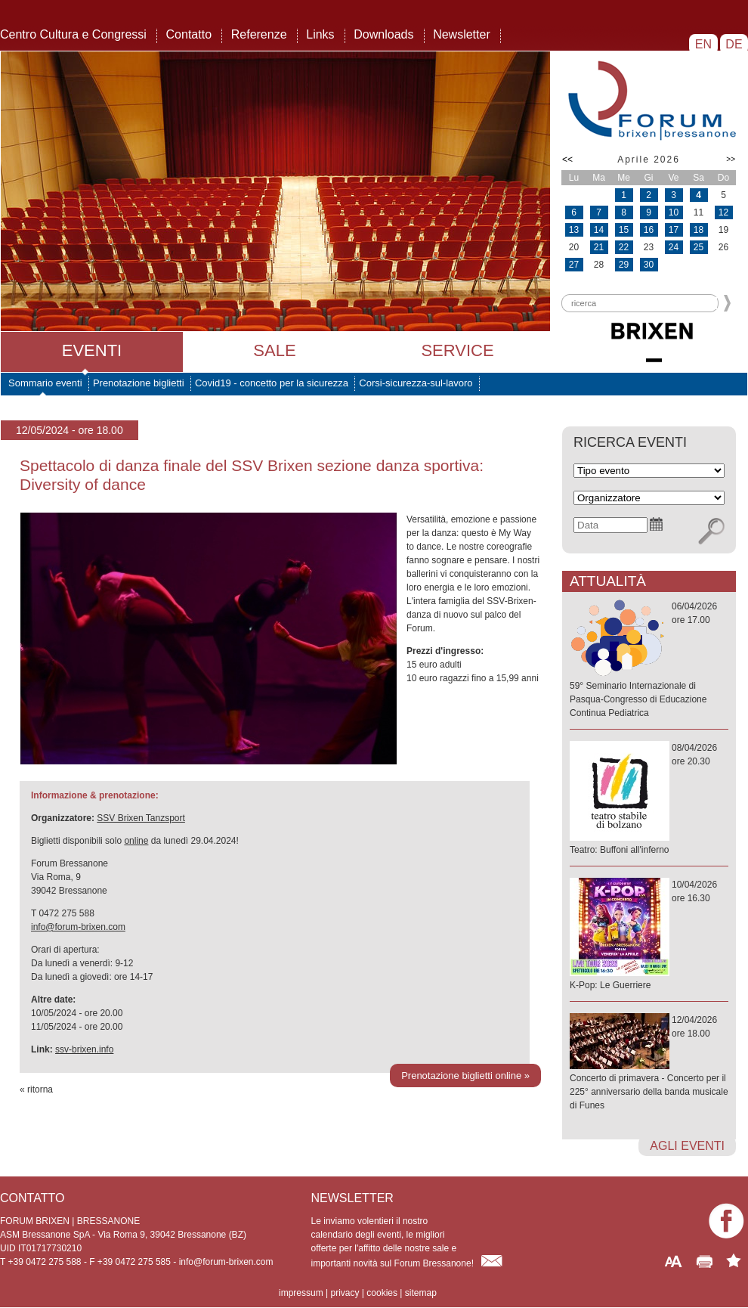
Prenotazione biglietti (138, 383)
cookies (381, 1293)
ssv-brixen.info (84, 1049)
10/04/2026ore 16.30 (649, 935)
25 (698, 247)
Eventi (92, 350)
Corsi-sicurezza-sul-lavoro (415, 383)
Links (320, 34)
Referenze (259, 34)
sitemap (421, 1293)
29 (624, 264)
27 (574, 264)
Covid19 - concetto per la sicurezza (271, 383)
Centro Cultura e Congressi (73, 34)
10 (673, 212)
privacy (344, 1293)
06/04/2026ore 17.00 (649, 660)
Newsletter (461, 34)
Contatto (189, 34)
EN (703, 44)
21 (599, 247)
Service (457, 350)
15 (624, 230)
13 (574, 230)
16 (649, 230)
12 (723, 212)
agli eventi (687, 1145)
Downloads (383, 34)
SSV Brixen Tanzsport (141, 818)
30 (649, 264)
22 (624, 247)
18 (698, 230)
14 (599, 230)
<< (567, 159)
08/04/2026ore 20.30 (649, 799)
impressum (301, 1293)
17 (673, 230)
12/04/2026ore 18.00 (649, 1063)
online (136, 840)
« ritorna (36, 1089)
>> (730, 159)
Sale (274, 350)
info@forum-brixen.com (78, 927)
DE (734, 44)
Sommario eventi (45, 383)
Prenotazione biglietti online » (465, 1075)
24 (673, 247)
